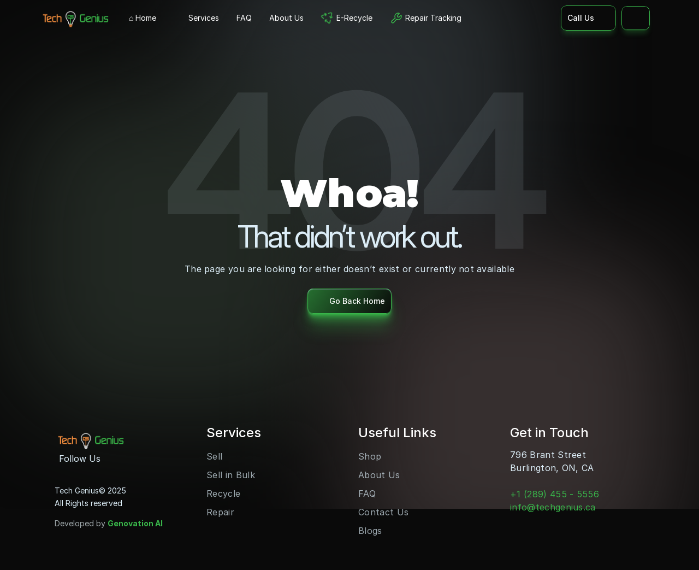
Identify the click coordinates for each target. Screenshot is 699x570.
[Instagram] (114, 458)
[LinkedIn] (149, 458)
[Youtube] (132, 458)
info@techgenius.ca (553, 507)
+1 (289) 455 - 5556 (554, 494)
